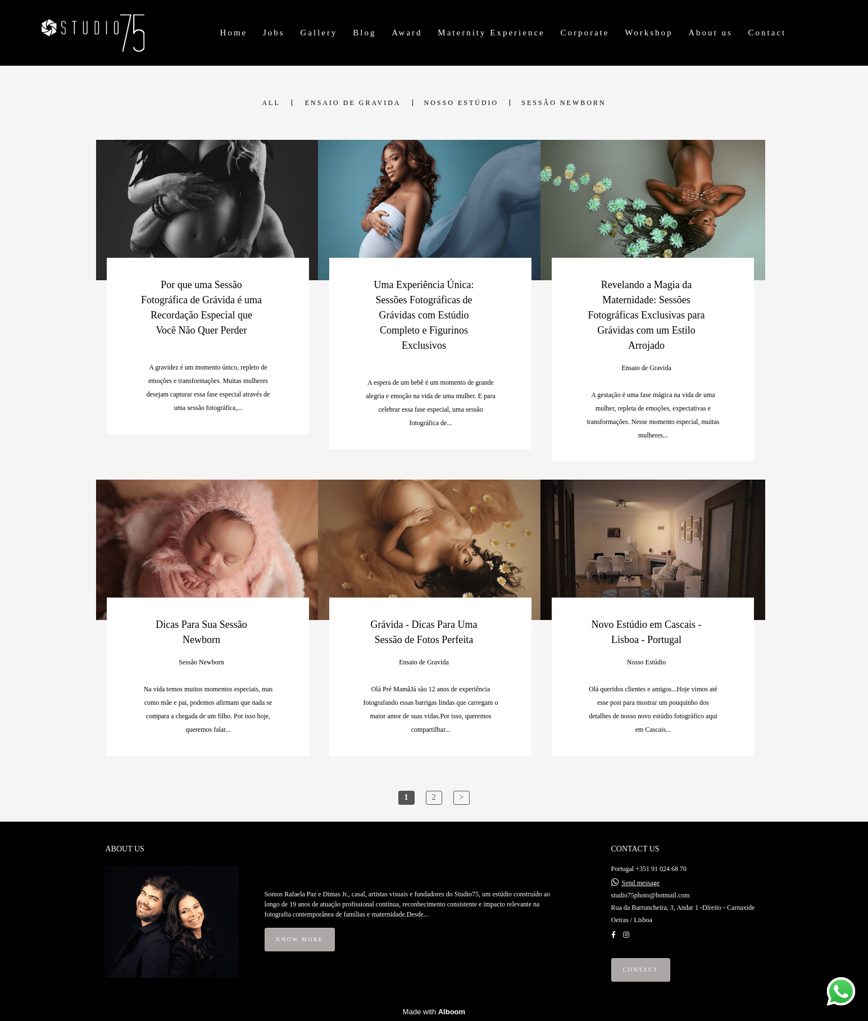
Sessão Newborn (563, 102)
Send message (641, 882)
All (271, 102)
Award (407, 32)
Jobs (274, 32)
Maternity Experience (491, 32)
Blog (364, 32)
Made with (434, 1012)
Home (234, 32)
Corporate (584, 32)
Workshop (648, 32)
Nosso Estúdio (461, 102)
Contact (767, 32)
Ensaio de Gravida (353, 102)
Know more (300, 939)
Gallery (318, 32)
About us (710, 32)
